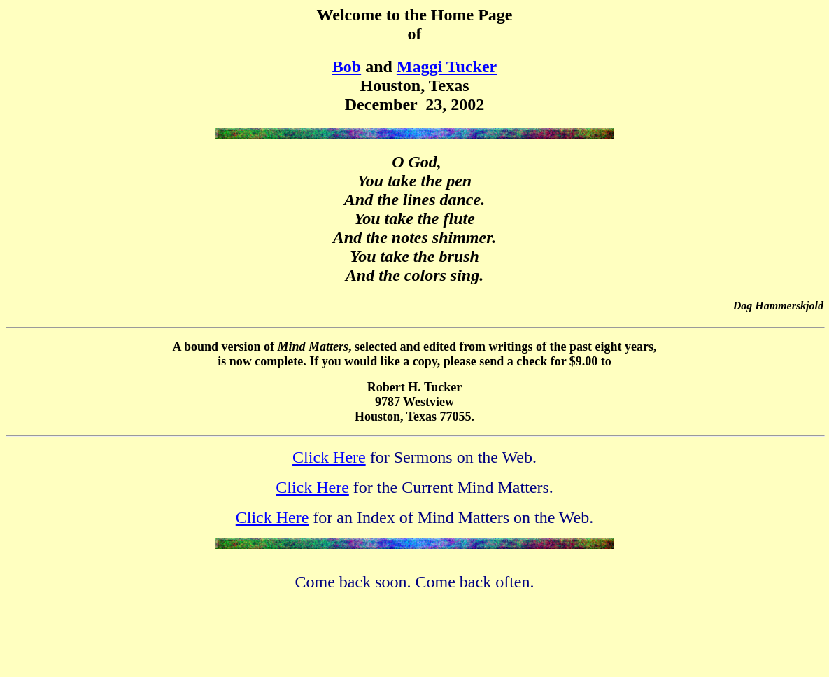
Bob (346, 66)
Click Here (329, 457)
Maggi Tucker (447, 66)
